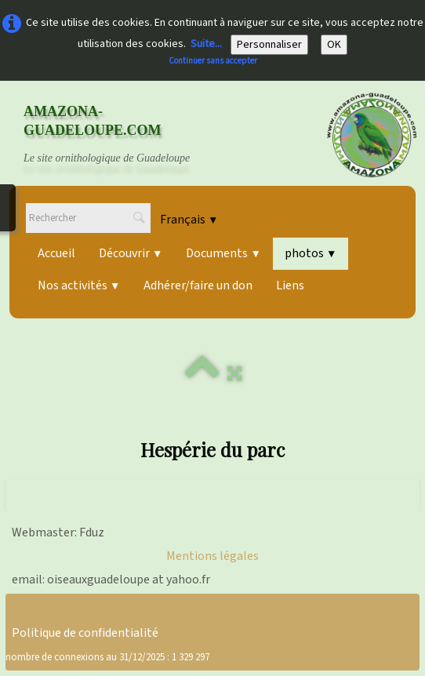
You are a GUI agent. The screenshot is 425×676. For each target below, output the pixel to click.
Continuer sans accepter (213, 61)
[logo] (121, 135)
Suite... (206, 44)
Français (189, 219)
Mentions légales (212, 556)
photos (310, 253)
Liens (290, 285)
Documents (223, 253)
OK (334, 45)
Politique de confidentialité (85, 632)
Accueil (56, 253)
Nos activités (79, 285)
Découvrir (130, 253)
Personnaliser (269, 45)
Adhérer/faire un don (197, 285)
